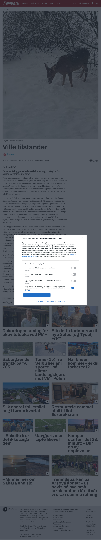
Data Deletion (40, 301)
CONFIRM (36, 295)
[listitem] (50, 264)
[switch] (73, 268)
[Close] (83, 238)
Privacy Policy (61, 301)
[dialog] (50, 270)
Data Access (50, 301)
